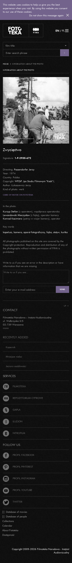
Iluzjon (12, 421)
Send (62, 289)
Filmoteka (14, 386)
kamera (18, 232)
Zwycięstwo (12, 149)
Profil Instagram (19, 478)
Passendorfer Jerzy (24, 169)
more (6, 328)
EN (57, 30)
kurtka (64, 232)
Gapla (11, 409)
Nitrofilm (14, 433)
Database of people (14, 516)
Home (5, 64)
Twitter (12, 501)
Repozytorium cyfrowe (23, 397)
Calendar (7, 525)
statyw (56, 232)
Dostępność (8, 534)
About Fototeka (10, 530)
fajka (49, 232)
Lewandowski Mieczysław (16, 215)
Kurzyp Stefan (10, 211)
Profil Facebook (18, 454)
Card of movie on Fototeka (18, 195)
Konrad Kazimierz (12, 218)
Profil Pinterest (18, 466)
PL (63, 30)
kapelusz (7, 232)
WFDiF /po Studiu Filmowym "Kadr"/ (34, 181)
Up (66, 306)
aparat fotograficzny (34, 232)
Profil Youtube (17, 489)
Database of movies (14, 512)
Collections (8, 521)
